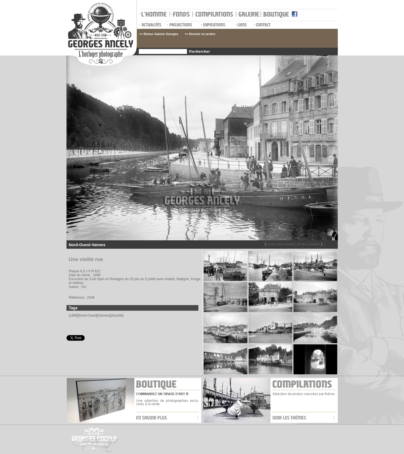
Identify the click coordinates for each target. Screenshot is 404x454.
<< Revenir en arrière (200, 34)
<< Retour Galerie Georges (158, 34)
